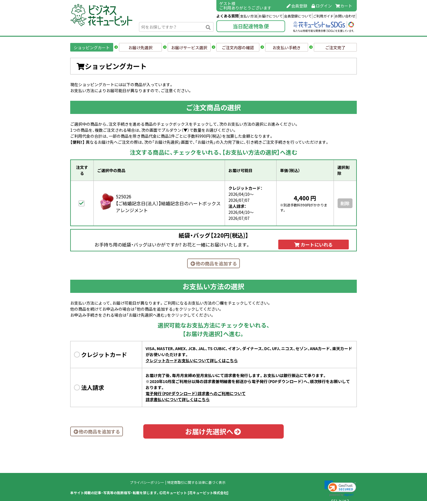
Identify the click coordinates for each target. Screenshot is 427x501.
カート (343, 6)
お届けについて (270, 16)
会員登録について (298, 16)
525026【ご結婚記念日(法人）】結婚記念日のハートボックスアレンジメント (168, 203)
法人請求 (92, 387)
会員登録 (296, 6)
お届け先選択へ (213, 431)
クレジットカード (104, 354)
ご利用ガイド (323, 16)
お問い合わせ (345, 16)
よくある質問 (227, 16)
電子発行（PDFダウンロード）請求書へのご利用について (196, 393)
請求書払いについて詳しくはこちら (178, 399)
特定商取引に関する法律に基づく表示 (196, 482)
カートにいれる (313, 244)
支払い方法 (248, 16)
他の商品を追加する (213, 263)
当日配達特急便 (251, 26)
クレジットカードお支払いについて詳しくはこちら (192, 360)
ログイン (321, 6)
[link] (340, 488)
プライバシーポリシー (147, 482)
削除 (345, 203)
